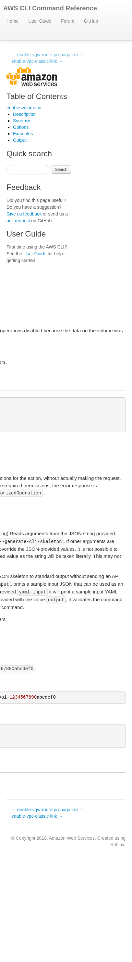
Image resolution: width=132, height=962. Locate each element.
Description (24, 114)
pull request (18, 220)
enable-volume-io (23, 107)
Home (12, 21)
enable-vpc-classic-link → (37, 61)
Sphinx (117, 844)
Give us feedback (24, 213)
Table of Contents (36, 96)
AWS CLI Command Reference (50, 8)
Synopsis (22, 120)
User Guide (39, 21)
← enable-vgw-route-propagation (44, 54)
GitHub (91, 21)
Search (61, 169)
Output (20, 140)
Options (21, 127)
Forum (67, 21)
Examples (23, 133)
